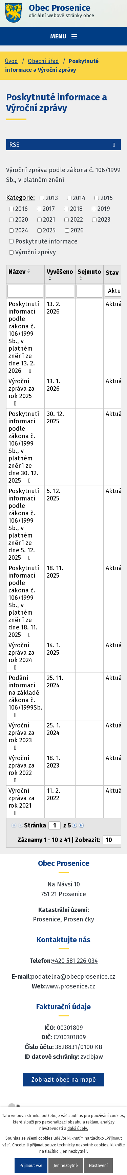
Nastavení (98, 1165)
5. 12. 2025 (54, 494)
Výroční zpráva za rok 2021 (21, 801)
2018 (76, 209)
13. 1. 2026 (53, 385)
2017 (49, 209)
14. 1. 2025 (54, 649)
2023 (104, 219)
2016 (21, 209)
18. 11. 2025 (55, 571)
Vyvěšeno (60, 271)
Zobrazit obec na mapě (63, 1079)
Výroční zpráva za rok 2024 (21, 656)
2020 (21, 219)
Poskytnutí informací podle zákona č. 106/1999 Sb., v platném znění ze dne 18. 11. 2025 (23, 601)
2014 (79, 198)
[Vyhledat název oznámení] (25, 291)
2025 (49, 230)
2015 (107, 198)
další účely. (77, 1128)
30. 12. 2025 (55, 417)
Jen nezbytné (66, 1165)
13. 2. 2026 (54, 307)
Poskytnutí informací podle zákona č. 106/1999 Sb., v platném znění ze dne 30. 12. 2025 (23, 447)
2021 (49, 219)
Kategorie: (20, 197)
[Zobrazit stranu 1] (54, 825)
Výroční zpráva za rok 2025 (21, 392)
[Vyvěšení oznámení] (60, 291)
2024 (21, 230)
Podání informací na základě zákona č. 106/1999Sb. (25, 696)
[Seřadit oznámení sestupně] (29, 272)
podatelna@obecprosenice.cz (73, 976)
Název (16, 271)
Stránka (35, 825)
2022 (76, 219)
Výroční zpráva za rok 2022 (21, 768)
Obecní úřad (43, 61)
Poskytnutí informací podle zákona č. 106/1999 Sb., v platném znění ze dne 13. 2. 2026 (23, 337)
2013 (52, 198)
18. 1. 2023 (54, 761)
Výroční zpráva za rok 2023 (21, 736)
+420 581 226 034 (75, 961)
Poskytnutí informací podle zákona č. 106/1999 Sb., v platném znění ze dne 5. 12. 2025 (23, 524)
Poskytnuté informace (46, 241)
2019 (104, 209)
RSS (63, 145)
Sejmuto (89, 271)
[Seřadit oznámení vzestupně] (29, 269)
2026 (77, 230)
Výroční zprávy (35, 252)
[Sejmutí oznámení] (89, 291)
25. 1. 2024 (54, 729)
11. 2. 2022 (53, 794)
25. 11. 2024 (55, 681)
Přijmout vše (31, 1165)
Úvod (11, 61)
